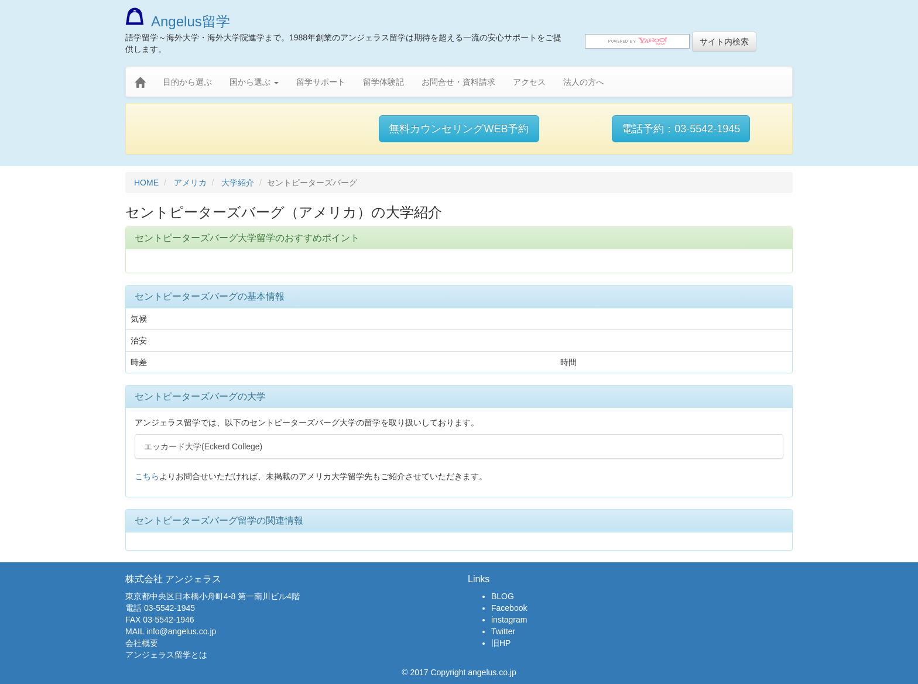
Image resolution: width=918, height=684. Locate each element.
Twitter (503, 631)
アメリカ (190, 182)
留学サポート (320, 82)
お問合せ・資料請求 (458, 82)
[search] (637, 41)
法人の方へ (583, 82)
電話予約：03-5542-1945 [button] (681, 129)
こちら (147, 476)
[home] (140, 82)
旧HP (501, 643)
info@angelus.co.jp (181, 631)
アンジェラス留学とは (166, 654)
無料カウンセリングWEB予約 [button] (459, 129)
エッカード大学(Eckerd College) (203, 446)
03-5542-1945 (169, 608)
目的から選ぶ (187, 82)
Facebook (509, 608)
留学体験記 (383, 82)
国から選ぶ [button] (254, 82)
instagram (509, 619)
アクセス (529, 82)
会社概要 (141, 643)
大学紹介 (237, 182)
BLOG (502, 596)
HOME (146, 182)
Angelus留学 (177, 21)
